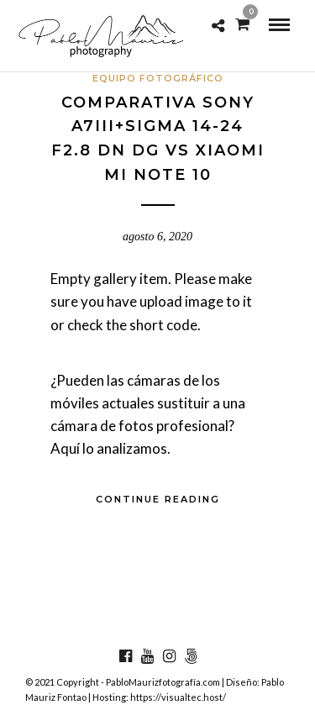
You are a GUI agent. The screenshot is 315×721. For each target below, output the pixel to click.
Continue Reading (158, 499)
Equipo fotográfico (157, 78)
